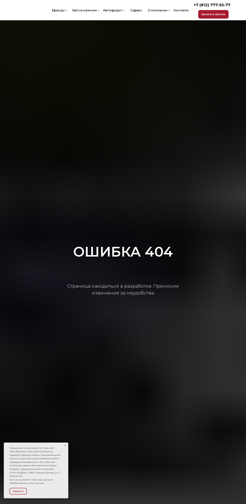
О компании (157, 10)
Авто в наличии (84, 10)
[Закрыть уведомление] (65, 445)
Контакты (181, 10)
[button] (213, 14)
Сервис (136, 10)
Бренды (58, 10)
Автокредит (112, 10)
